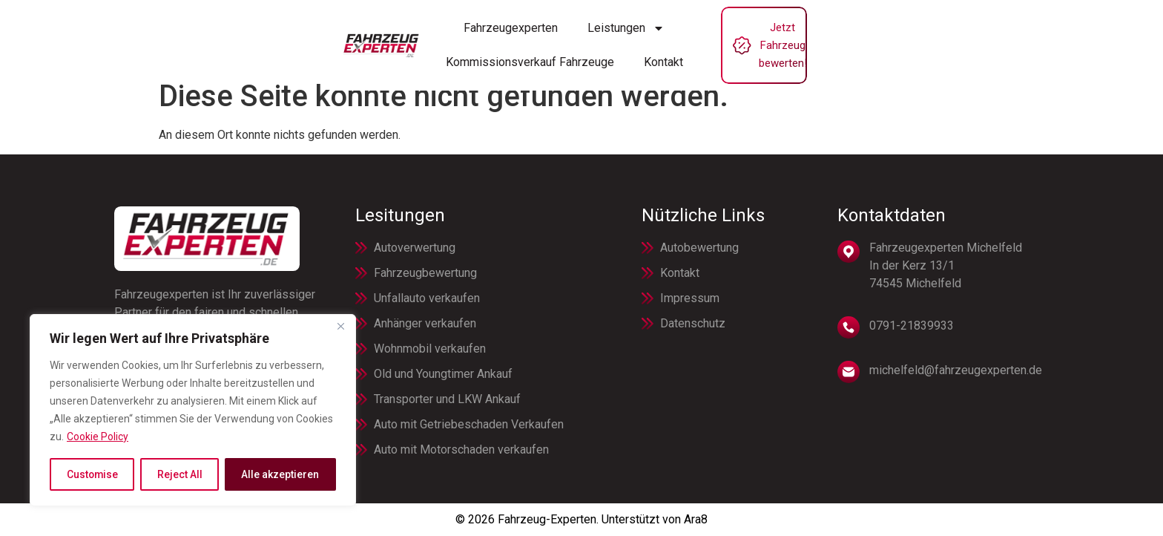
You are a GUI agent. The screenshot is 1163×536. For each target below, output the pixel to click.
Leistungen (476, 36)
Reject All (179, 474)
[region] (193, 410)
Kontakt (763, 36)
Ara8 (696, 519)
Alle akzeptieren (281, 474)
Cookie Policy (97, 437)
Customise (92, 474)
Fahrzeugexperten (361, 36)
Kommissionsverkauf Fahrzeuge (629, 36)
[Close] (340, 327)
